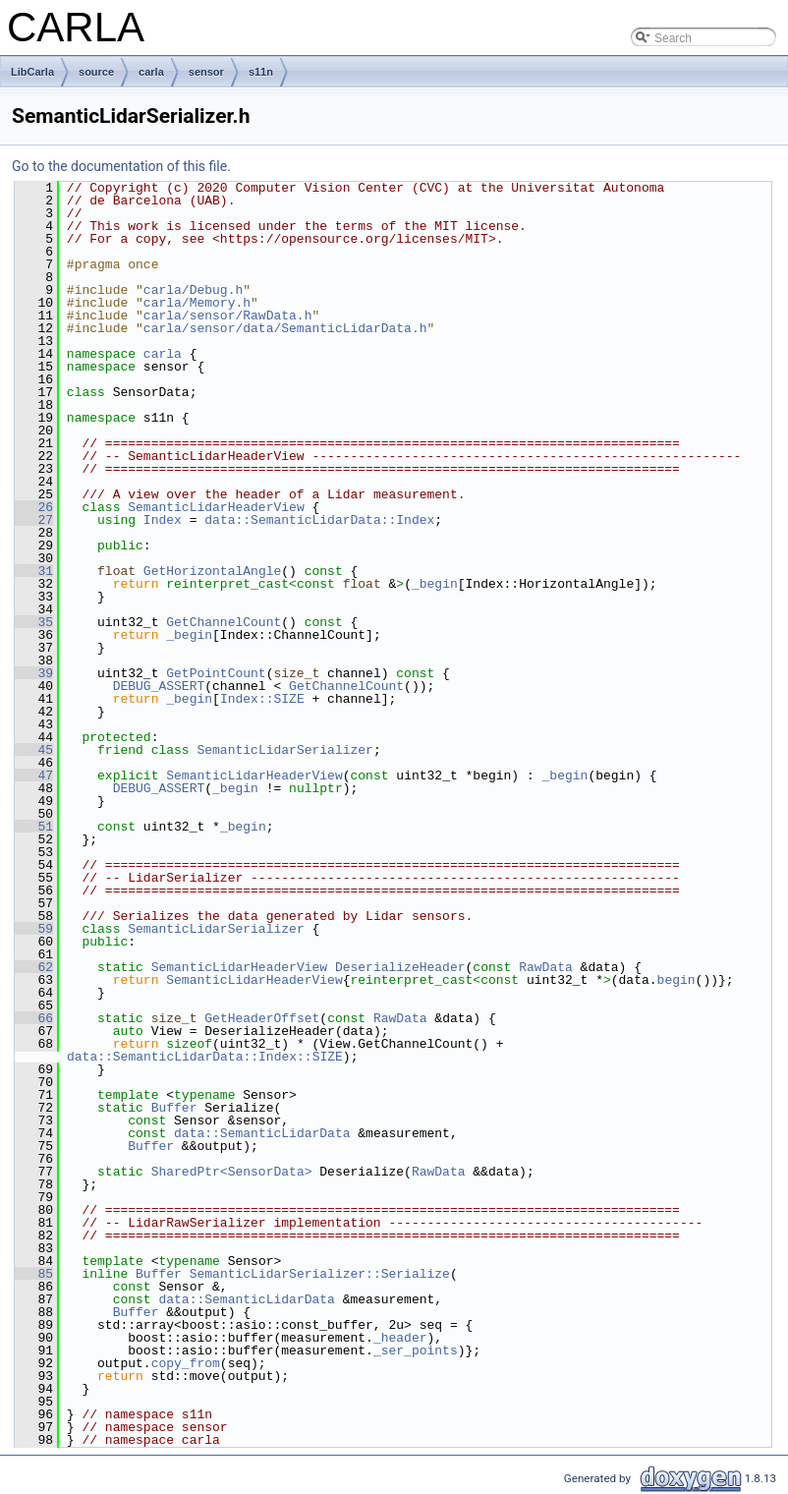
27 (34, 520)
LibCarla (32, 72)
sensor (206, 72)
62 (34, 967)
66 (34, 1018)
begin (676, 980)
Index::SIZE (262, 699)
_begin (435, 584)
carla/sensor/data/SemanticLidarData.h (285, 328)
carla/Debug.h (193, 290)
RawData (546, 967)
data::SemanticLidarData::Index (319, 520)
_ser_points (415, 1350)
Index (162, 520)
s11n (261, 72)
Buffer (174, 1108)
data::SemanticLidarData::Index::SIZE (205, 1056)
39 (34, 673)
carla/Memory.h (197, 303)
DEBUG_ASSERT (159, 686)
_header (400, 1338)
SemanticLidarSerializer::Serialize (320, 1274)
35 (34, 622)
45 (34, 750)
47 (34, 775)
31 (34, 571)
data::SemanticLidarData (262, 1133)
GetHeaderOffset (261, 1018)
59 (34, 929)
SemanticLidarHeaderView (216, 507)
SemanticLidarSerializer (284, 750)
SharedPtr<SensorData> (231, 1171)
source (96, 72)
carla (151, 72)
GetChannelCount (223, 622)
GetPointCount (215, 673)
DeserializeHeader (400, 967)
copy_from (185, 1363)
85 (34, 1274)
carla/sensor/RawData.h (227, 315)
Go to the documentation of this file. (121, 166)
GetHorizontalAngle (212, 571)
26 (34, 507)
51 (34, 826)
